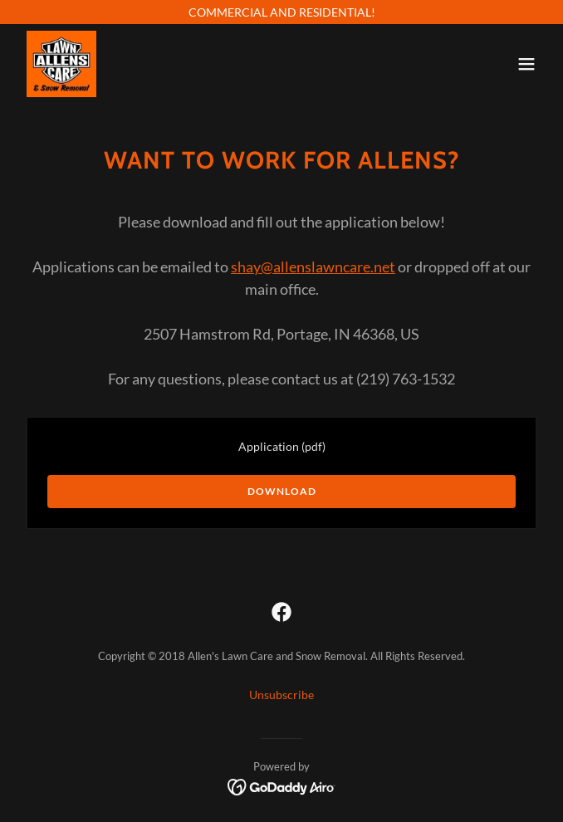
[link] (61, 64)
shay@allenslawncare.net (313, 266)
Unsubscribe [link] (281, 694)
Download (281, 491)
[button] (526, 64)
